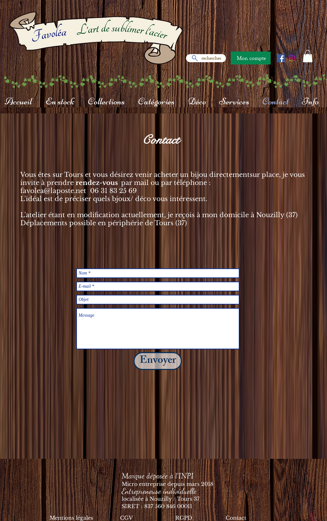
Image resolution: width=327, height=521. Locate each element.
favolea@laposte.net (53, 191)
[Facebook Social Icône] (281, 58)
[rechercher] (206, 58)
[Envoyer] (158, 361)
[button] (308, 56)
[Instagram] (292, 58)
